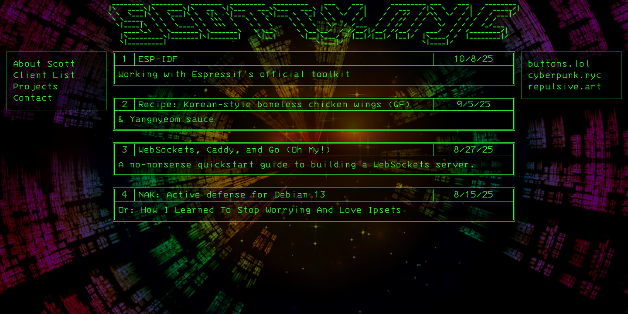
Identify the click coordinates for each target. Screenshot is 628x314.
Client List (44, 75)
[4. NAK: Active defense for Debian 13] (314, 205)
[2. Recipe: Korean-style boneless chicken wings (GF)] (314, 114)
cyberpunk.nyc (565, 75)
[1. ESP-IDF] (314, 68)
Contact (33, 98)
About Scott (44, 64)
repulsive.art (565, 87)
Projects (35, 87)
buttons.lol (559, 64)
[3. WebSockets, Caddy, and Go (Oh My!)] (314, 159)
